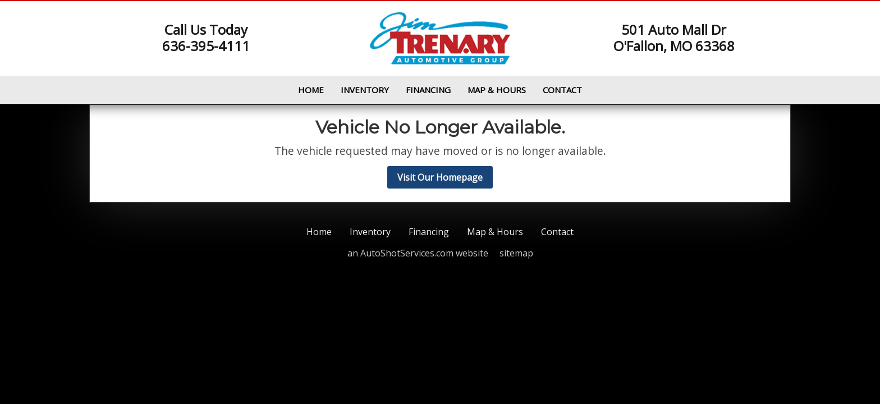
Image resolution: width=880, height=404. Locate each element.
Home (311, 89)
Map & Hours (496, 89)
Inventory (365, 89)
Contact (562, 89)
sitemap (516, 253)
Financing (428, 89)
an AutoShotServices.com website (417, 253)
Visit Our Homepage (440, 177)
